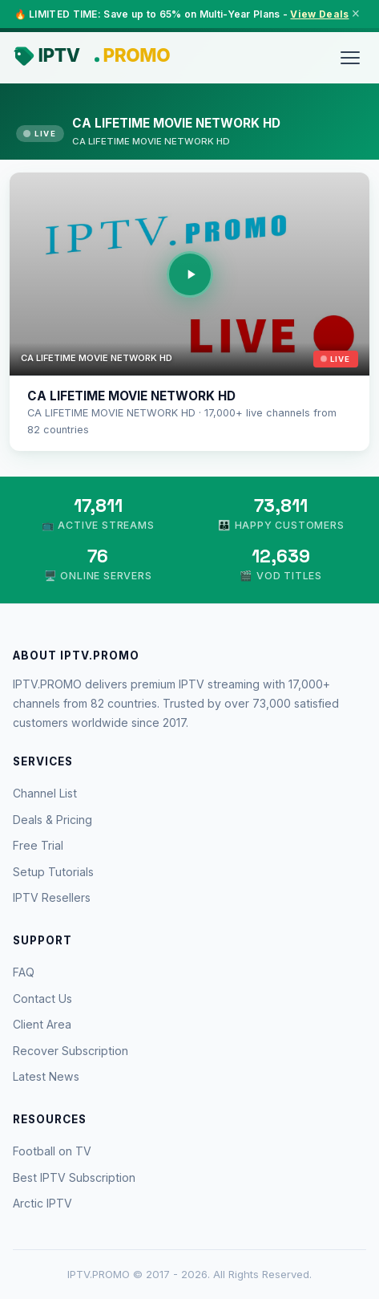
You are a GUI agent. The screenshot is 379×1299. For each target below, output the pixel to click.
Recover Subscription (70, 1050)
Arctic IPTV (42, 1203)
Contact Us (42, 998)
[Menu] (350, 58)
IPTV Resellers (52, 897)
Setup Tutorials (53, 872)
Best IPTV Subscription (74, 1177)
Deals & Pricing (52, 819)
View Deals (319, 14)
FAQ (23, 972)
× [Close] (356, 14)
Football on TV (52, 1151)
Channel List (45, 793)
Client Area (42, 1024)
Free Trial (38, 845)
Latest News (46, 1076)
